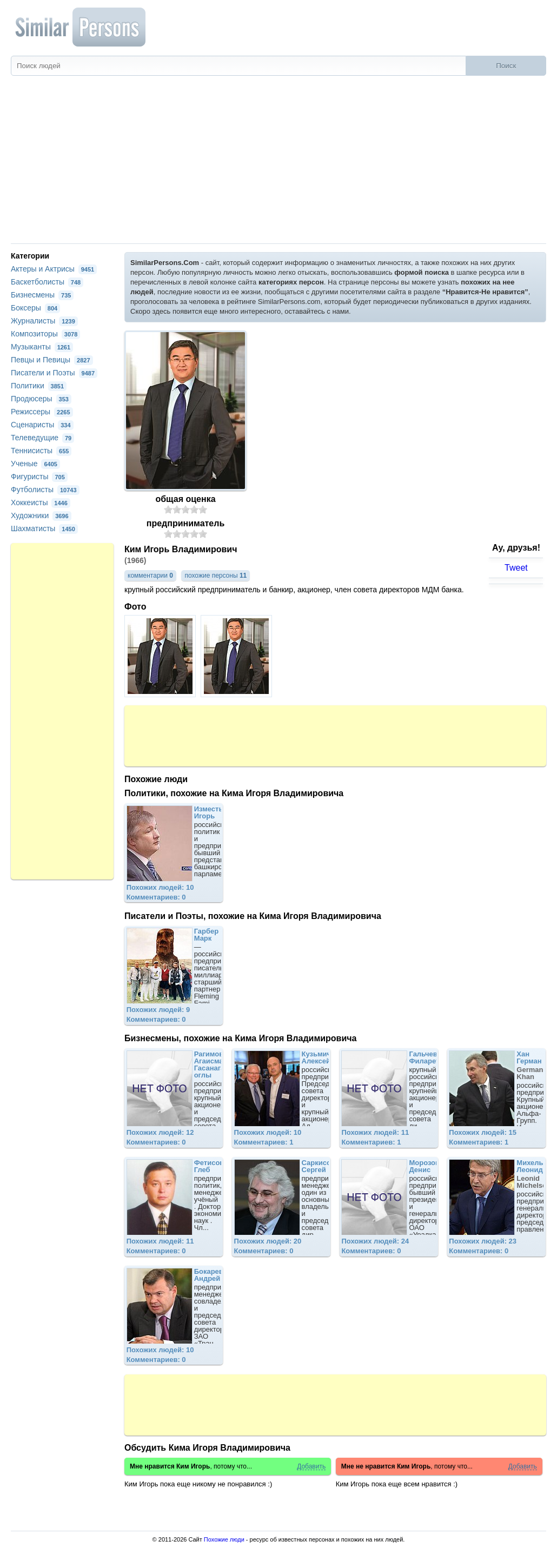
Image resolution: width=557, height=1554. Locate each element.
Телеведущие (42, 437)
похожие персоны (215, 575)
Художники (41, 515)
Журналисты (44, 320)
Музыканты (42, 346)
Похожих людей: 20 (268, 1241)
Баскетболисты (47, 281)
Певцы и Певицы (52, 359)
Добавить (311, 1466)
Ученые (35, 463)
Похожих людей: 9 (158, 1009)
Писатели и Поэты (54, 372)
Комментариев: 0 (156, 897)
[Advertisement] (278, 162)
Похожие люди (224, 1539)
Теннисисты (41, 450)
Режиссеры (42, 411)
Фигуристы (39, 476)
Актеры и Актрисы (54, 268)
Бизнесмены (42, 294)
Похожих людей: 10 (160, 887)
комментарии (150, 575)
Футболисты (45, 489)
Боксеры (35, 307)
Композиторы (45, 333)
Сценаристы (42, 424)
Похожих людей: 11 (375, 1132)
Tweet (516, 567)
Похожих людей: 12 (160, 1132)
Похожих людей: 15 (482, 1132)
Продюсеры (41, 398)
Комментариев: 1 (264, 1142)
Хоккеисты (40, 502)
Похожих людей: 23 (482, 1241)
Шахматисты (44, 528)
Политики (39, 385)
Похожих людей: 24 (375, 1241)
